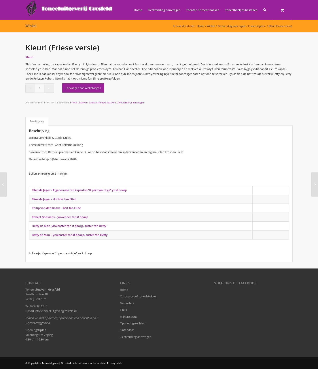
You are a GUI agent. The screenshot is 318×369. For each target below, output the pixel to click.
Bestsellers (127, 303)
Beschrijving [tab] (37, 121)
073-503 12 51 (39, 306)
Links (123, 310)
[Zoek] (264, 10)
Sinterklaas (127, 330)
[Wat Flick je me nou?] (314, 184)
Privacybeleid (115, 363)
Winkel (30, 25)
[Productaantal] (39, 88)
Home (124, 290)
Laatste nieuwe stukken (102, 102)
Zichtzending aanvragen (131, 102)
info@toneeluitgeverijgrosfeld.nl (56, 311)
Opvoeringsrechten (132, 323)
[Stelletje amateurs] (3, 184)
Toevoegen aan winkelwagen (83, 88)
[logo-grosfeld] (69, 10)
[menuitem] (138, 10)
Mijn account (128, 317)
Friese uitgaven (79, 102)
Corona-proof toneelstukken (138, 296)
